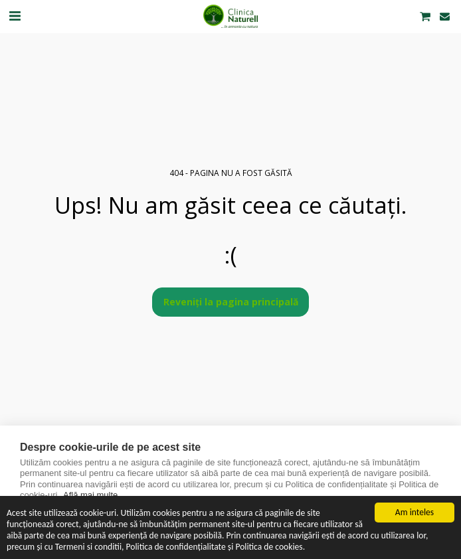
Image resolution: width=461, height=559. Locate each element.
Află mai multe (90, 495)
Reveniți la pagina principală (230, 301)
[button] (14, 15)
